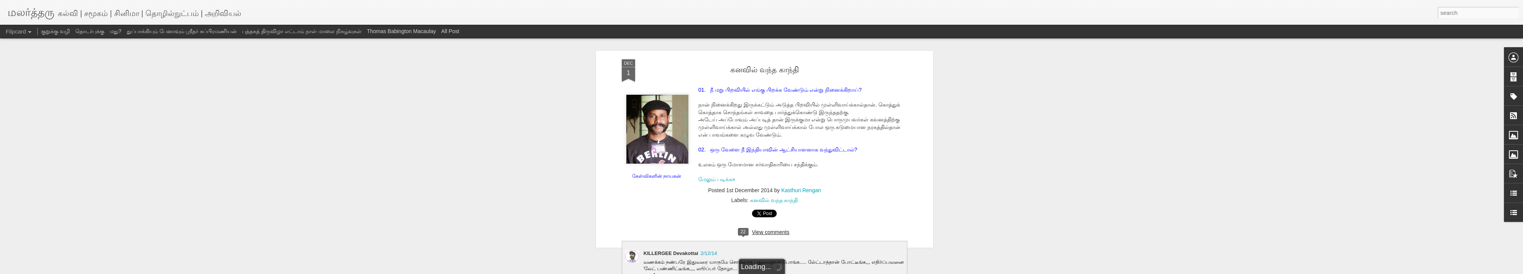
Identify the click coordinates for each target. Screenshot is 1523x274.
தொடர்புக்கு (89, 31)
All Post (450, 31)
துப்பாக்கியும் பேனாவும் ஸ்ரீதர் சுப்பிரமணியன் (182, 31)
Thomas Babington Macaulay (401, 31)
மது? (115, 31)
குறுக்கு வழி (55, 31)
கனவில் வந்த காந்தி (764, 69)
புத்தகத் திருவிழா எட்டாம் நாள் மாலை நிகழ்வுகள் (301, 31)
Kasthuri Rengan (801, 190)
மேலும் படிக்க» (716, 179)
